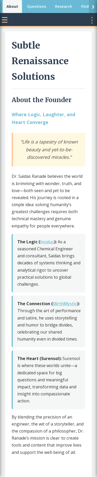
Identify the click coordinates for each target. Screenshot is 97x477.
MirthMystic (65, 303)
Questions (36, 6)
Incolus (47, 242)
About (12, 6)
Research (63, 6)
